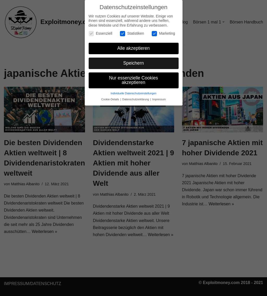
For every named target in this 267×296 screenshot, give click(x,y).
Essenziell (100, 33)
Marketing (163, 33)
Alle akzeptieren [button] (133, 48)
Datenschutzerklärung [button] (136, 99)
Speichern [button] (133, 62)
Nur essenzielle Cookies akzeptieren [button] (133, 80)
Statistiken (132, 33)
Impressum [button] (159, 99)
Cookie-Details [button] (110, 99)
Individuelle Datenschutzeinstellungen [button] (133, 93)
